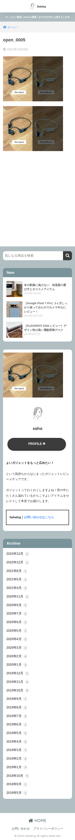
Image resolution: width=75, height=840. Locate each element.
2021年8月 (17, 571)
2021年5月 (17, 579)
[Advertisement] (37, 195)
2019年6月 (17, 724)
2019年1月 (17, 767)
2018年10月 (18, 775)
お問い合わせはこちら (39, 517)
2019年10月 (18, 690)
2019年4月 (17, 741)
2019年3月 (17, 750)
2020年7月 (17, 613)
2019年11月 (18, 682)
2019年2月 (17, 758)
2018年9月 (17, 784)
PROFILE (36, 443)
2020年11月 (18, 596)
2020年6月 (17, 622)
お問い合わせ (21, 828)
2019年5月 (17, 733)
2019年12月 (18, 673)
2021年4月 (17, 588)
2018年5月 (17, 793)
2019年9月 (17, 699)
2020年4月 (17, 639)
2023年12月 (18, 554)
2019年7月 (17, 716)
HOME (37, 820)
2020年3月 (17, 648)
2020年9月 (17, 605)
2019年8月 (17, 707)
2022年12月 (18, 562)
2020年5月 (17, 630)
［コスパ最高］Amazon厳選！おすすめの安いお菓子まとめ (38, 17)
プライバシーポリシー (48, 828)
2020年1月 (17, 665)
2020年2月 (17, 656)
